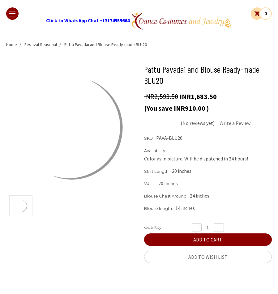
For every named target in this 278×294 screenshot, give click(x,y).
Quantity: (153, 227)
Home (11, 44)
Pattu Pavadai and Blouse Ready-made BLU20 (105, 44)
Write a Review (235, 123)
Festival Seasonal (40, 44)
